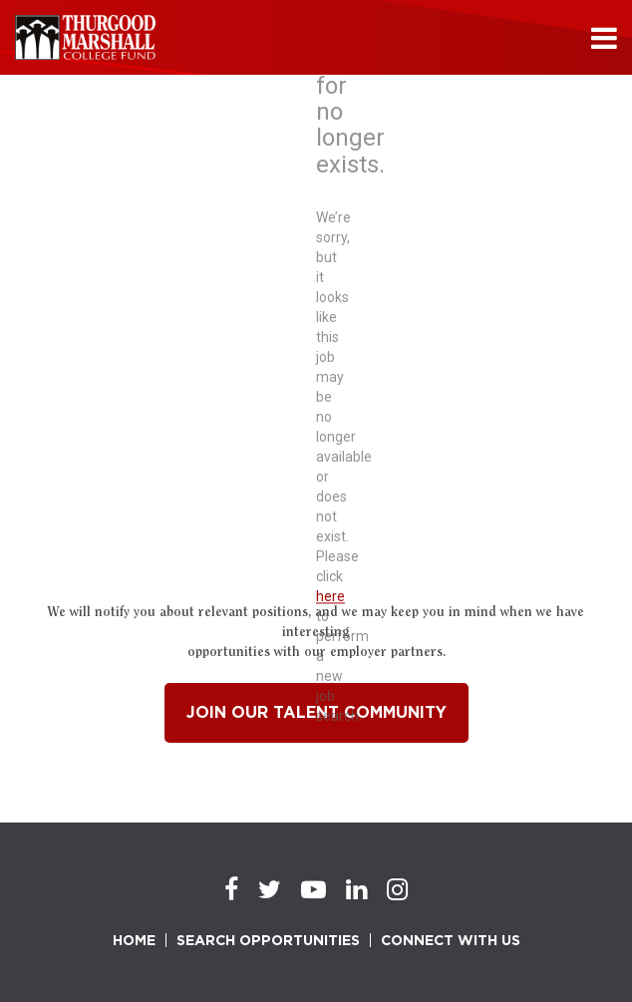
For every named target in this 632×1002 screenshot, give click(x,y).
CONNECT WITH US (450, 940)
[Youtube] (313, 889)
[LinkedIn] (356, 889)
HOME (134, 940)
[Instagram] (397, 889)
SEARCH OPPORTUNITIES (268, 940)
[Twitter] (269, 889)
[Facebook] (231, 889)
